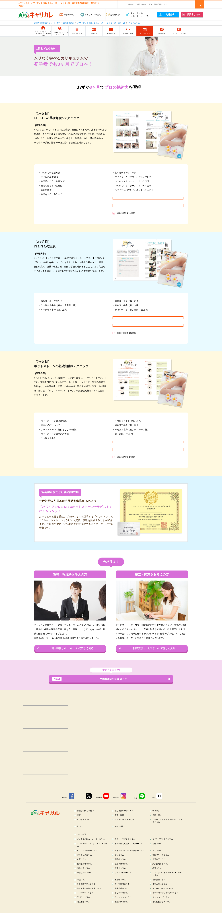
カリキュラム (134, 23)
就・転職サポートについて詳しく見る (72, 648)
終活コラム (158, 873)
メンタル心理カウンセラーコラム (92, 840)
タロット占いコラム (124, 904)
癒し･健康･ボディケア (125, 810)
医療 (79, 815)
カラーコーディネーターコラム (167, 899)
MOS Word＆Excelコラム (164, 895)
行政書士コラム (160, 885)
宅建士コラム (121, 885)
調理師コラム (121, 864)
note (155, 798)
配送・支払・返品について (158, 4)
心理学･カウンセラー (86, 810)
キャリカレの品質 (93, 14)
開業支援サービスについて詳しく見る (154, 648)
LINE (137, 798)
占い (79, 827)
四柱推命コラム (84, 908)
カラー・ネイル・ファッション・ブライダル (168, 821)
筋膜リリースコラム (162, 859)
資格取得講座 (68, 23)
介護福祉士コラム (85, 878)
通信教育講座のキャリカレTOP (47, 23)
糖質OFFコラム (160, 864)
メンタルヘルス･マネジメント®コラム (91, 846)
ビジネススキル (84, 820)
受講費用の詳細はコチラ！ (91, 679)
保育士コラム (121, 873)
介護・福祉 (158, 815)
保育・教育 (120, 815)
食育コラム (82, 864)
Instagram (116, 798)
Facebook (61, 798)
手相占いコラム (84, 904)
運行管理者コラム (123, 890)
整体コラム (158, 845)
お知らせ (130, 4)
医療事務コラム (122, 869)
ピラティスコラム (85, 859)
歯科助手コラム (84, 873)
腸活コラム (120, 859)
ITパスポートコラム (86, 899)
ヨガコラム (158, 852)
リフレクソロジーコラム (88, 852)
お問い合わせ (141, 4)
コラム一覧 (82, 835)
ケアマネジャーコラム (125, 878)
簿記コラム (82, 885)
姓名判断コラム (122, 908)
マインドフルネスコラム (164, 840)
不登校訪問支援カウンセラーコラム (130, 846)
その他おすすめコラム (163, 908)
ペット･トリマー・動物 (125, 820)
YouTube (99, 798)
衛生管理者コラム (123, 895)
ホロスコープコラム (162, 904)
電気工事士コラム (161, 890)
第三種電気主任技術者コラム (90, 895)
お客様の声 (115, 14)
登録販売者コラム (85, 869)
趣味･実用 (119, 827)
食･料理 (156, 810)
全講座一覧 (69, 14)
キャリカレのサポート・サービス (140, 14)
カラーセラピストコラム (126, 840)
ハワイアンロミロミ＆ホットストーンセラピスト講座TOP (101, 23)
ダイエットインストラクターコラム (130, 853)
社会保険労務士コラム (87, 890)
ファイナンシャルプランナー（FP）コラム (166, 879)
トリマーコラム (122, 899)
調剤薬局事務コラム (162, 869)
